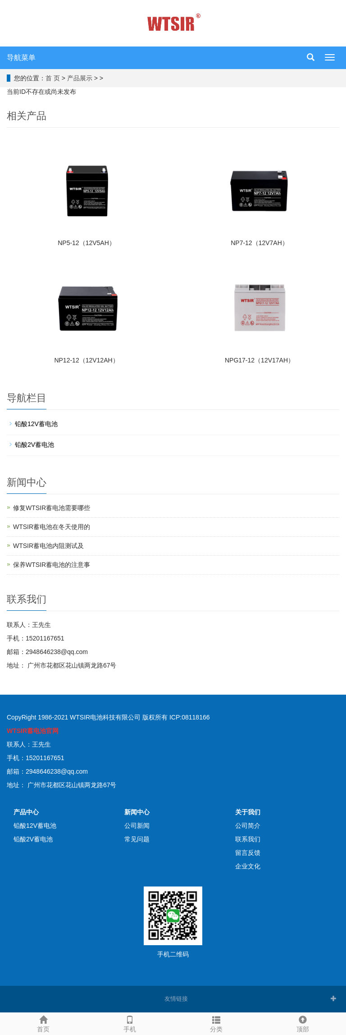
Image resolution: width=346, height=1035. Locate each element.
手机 (129, 1023)
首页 (43, 1023)
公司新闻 (137, 825)
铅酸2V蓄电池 (34, 444)
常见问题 (137, 839)
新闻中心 (137, 812)
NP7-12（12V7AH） (259, 242)
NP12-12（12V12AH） (86, 360)
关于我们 (247, 812)
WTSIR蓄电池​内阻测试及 (48, 545)
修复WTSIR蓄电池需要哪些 (51, 507)
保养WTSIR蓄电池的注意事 (51, 564)
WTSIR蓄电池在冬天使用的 (51, 526)
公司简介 (247, 825)
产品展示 (79, 78)
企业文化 (247, 866)
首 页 (53, 78)
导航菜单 (21, 57)
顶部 (303, 1023)
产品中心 (26, 812)
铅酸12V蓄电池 (36, 423)
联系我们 (247, 839)
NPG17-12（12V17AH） (259, 360)
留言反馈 (247, 852)
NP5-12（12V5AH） (86, 242)
